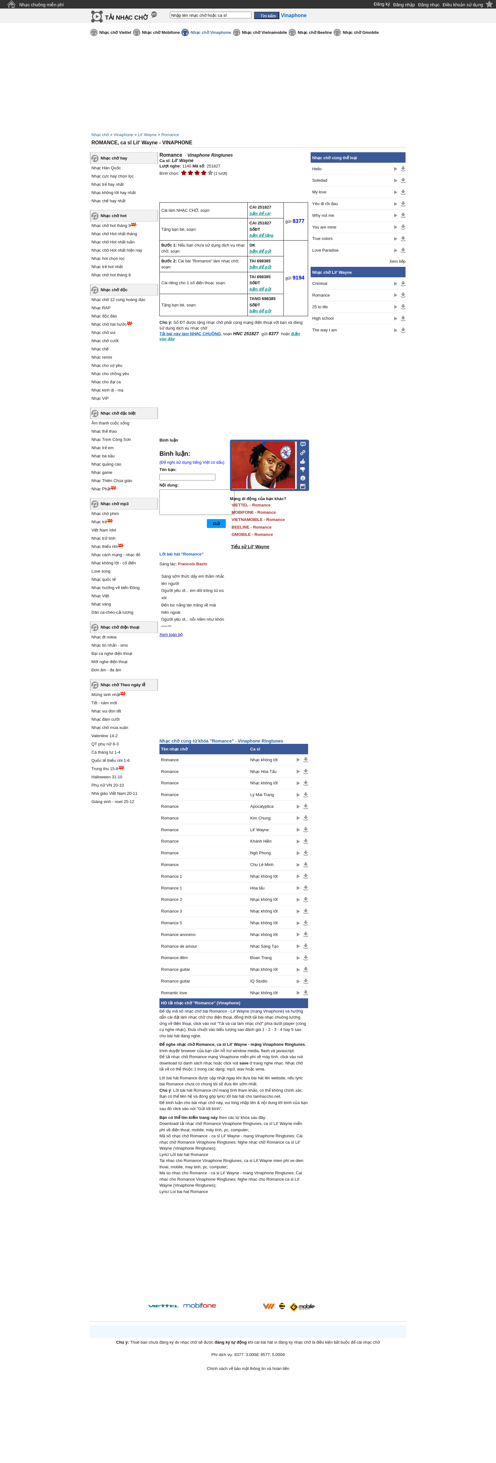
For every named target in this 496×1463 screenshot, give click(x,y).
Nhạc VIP (100, 398)
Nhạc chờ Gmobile (361, 32)
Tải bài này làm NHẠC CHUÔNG (190, 333)
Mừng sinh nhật (105, 694)
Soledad (319, 180)
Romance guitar (175, 969)
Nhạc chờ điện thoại (120, 627)
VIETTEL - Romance (251, 505)
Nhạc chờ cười (104, 340)
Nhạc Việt (100, 595)
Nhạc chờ (100, 134)
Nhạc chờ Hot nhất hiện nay (116, 250)
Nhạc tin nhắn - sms (109, 645)
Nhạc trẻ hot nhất (107, 266)
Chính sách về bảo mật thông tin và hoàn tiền (248, 1368)
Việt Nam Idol (103, 530)
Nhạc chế (99, 349)
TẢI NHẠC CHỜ (126, 17)
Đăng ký (382, 4)
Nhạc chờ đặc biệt (118, 413)
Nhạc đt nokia (103, 637)
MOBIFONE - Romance (254, 512)
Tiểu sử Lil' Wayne (250, 546)
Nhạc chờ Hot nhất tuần (113, 242)
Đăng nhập (404, 4)
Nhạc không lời (264, 759)
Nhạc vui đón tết (106, 711)
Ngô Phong (260, 853)
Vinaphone (123, 134)
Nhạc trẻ (99, 521)
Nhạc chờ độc (114, 289)
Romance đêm (174, 957)
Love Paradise (325, 250)
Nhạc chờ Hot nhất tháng (114, 233)
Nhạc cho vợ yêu (106, 365)
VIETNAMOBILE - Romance (258, 519)
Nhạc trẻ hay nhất (107, 184)
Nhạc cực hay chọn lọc (112, 176)
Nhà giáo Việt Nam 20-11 (114, 793)
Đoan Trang (261, 957)
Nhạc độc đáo (104, 316)
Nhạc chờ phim (105, 513)
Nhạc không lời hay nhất (113, 192)
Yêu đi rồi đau (325, 203)
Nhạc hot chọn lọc (108, 258)
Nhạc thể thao (104, 431)
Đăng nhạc (429, 4)
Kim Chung (260, 818)
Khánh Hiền (261, 841)
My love (319, 192)
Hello (317, 168)
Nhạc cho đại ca (106, 382)
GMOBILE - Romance (252, 534)
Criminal (319, 283)
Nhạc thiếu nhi (104, 546)
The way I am (324, 330)
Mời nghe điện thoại (109, 661)
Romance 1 (171, 876)
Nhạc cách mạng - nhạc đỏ (115, 554)
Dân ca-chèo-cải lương (112, 612)
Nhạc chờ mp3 (115, 503)
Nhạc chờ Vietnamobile (264, 32)
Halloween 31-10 (106, 777)
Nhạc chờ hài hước (109, 324)
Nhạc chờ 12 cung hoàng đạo (118, 299)
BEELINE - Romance (251, 527)
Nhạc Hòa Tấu (263, 771)
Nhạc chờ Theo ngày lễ (123, 684)
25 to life (320, 307)
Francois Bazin (192, 564)
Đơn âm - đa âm (106, 670)
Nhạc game (101, 472)
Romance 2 (171, 899)
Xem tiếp (397, 261)
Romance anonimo (178, 934)
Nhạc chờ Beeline (315, 32)
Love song (100, 571)
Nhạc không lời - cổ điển (113, 563)
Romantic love (174, 992)
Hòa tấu (257, 888)
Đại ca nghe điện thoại (111, 653)
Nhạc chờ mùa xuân (109, 727)
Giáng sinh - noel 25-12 (112, 801)
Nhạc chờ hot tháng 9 (111, 225)
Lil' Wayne (147, 134)
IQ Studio (258, 981)
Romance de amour (179, 946)
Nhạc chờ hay (114, 158)
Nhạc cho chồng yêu (110, 373)
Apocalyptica (262, 806)
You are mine (324, 227)
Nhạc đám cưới (105, 719)
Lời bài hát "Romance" (181, 554)
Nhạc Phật (100, 489)
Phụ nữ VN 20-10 (107, 785)
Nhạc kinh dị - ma (107, 390)
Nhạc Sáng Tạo (264, 946)
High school (323, 318)
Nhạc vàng (101, 604)
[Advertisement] (234, 1249)
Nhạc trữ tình (103, 538)
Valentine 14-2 (104, 735)
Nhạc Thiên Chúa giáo (111, 480)
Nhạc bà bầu (103, 456)
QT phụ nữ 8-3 (105, 744)
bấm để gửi (260, 251)
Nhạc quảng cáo (106, 464)
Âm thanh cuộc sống (110, 423)
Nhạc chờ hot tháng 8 (111, 275)
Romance (170, 134)
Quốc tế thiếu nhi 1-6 (110, 760)
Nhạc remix (101, 357)
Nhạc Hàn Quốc (106, 168)
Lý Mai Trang (262, 794)
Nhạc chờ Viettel (115, 32)
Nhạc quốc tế (103, 579)
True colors (322, 238)
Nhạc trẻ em (102, 447)
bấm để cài (259, 213)
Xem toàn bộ (171, 634)
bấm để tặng (261, 235)
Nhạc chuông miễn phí (41, 4)
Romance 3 (171, 911)
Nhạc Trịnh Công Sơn (111, 439)
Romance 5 (171, 922)
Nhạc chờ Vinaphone (210, 32)
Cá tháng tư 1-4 (105, 752)
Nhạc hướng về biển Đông (115, 587)
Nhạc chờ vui (103, 332)
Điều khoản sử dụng (463, 4)
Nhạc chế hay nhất (108, 200)
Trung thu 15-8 (104, 768)
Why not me (323, 215)
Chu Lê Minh (262, 864)
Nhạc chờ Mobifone (161, 32)
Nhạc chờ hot (114, 215)
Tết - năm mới (104, 702)
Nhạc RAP (100, 307)
